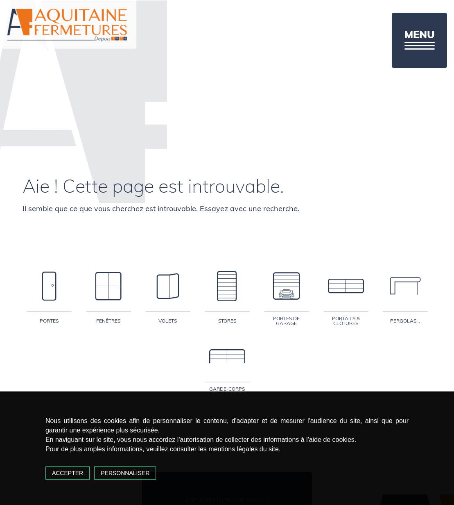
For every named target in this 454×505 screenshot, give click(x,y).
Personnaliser (125, 473)
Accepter (67, 473)
